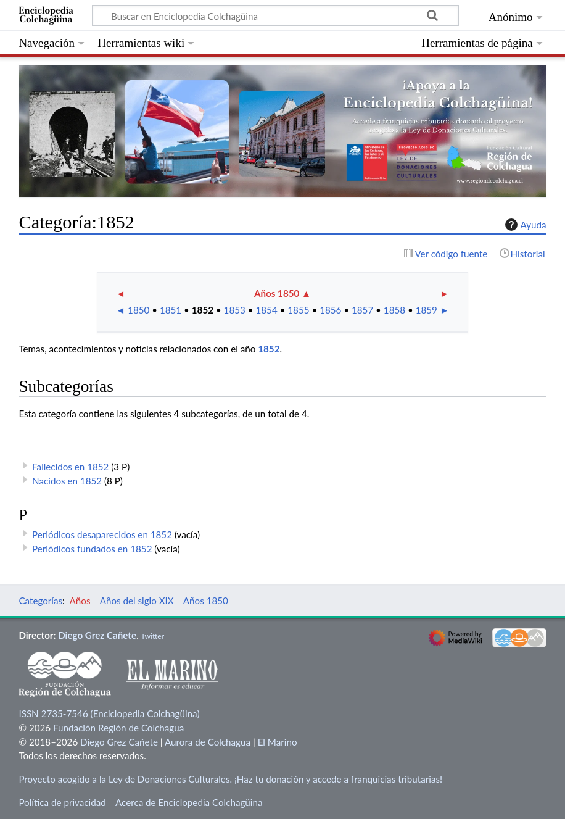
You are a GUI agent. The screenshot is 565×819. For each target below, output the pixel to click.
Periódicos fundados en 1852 (92, 548)
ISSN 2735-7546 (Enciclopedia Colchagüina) (109, 713)
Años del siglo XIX (137, 600)
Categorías (40, 600)
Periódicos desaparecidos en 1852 (102, 534)
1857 (362, 309)
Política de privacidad (62, 802)
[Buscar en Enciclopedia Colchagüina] (275, 15)
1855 (298, 309)
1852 (202, 309)
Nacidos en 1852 (67, 480)
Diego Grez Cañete (97, 635)
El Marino (277, 741)
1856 (330, 309)
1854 (266, 309)
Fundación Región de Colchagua (118, 727)
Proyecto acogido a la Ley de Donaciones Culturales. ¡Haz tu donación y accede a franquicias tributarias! (230, 778)
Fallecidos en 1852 (70, 466)
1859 (426, 309)
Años (80, 600)
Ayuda (524, 224)
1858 (394, 309)
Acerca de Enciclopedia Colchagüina (189, 802)
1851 (170, 309)
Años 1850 (276, 293)
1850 (138, 309)
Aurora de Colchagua (207, 741)
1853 (234, 309)
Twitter (152, 636)
